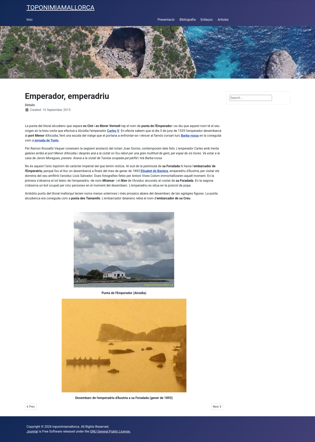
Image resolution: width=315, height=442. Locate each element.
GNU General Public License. (110, 431)
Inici (29, 20)
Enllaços (206, 20)
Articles (223, 20)
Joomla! (32, 431)
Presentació (166, 20)
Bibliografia (188, 20)
